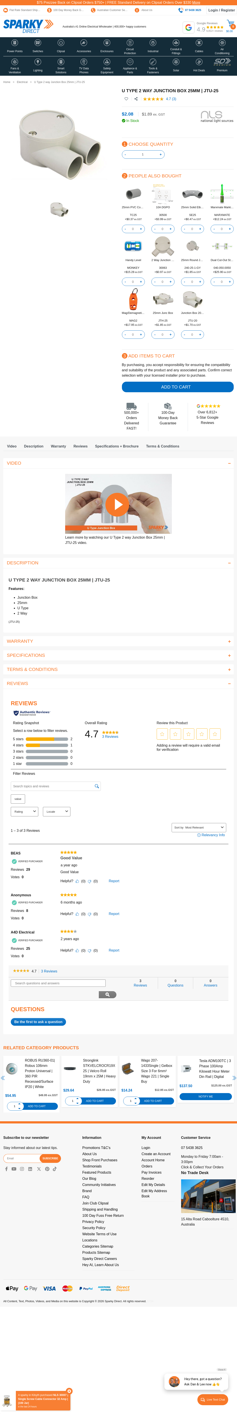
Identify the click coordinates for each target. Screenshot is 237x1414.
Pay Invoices (151, 1161)
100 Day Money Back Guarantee (69, 10)
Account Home (153, 1149)
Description (33, 446)
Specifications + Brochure (117, 446)
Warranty (58, 446)
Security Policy (93, 1216)
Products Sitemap (96, 1241)
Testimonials (92, 1155)
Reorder (147, 1167)
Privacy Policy (93, 1210)
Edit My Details (153, 1173)
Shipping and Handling (100, 1198)
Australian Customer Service (110, 10)
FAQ (85, 1186)
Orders (146, 1155)
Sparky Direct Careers (99, 1247)
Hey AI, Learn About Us (100, 1253)
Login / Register (221, 10)
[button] (14, 46)
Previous (3, 1066)
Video (12, 446)
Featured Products (96, 1161)
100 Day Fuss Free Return (103, 1204)
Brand (87, 1179)
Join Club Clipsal (95, 1192)
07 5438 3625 (192, 1136)
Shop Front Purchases (99, 1149)
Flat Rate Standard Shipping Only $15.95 (30, 10)
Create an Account (156, 1142)
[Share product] (136, 99)
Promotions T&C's (96, 1136)
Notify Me (205, 1084)
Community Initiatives (99, 1173)
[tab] (11, 446)
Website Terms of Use (99, 1222)
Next (234, 1066)
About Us (143, 10)
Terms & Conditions (162, 446)
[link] (21, 971)
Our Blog (89, 1167)
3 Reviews (50, 971)
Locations (89, 1229)
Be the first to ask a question (38, 1010)
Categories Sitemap (97, 1235)
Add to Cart (176, 387)
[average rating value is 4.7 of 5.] (157, 99)
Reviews (80, 446)
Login (145, 1136)
